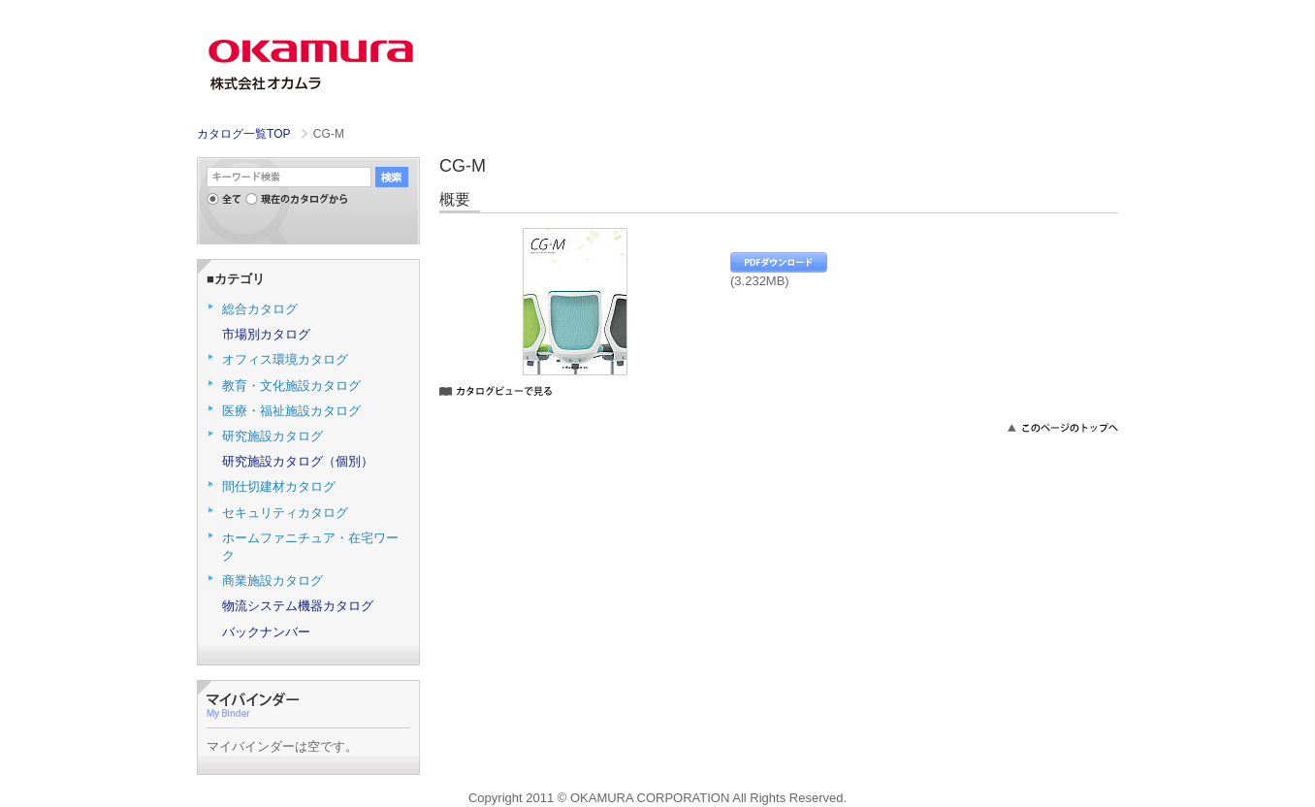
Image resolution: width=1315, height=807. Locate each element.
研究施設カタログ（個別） (297, 461)
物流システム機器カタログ (297, 605)
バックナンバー (266, 632)
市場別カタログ (266, 334)
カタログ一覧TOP (243, 134)
